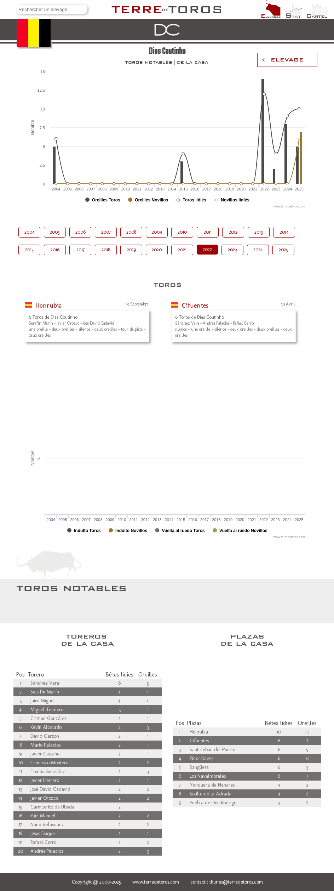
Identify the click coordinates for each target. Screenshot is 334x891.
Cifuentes (195, 305)
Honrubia (48, 305)
